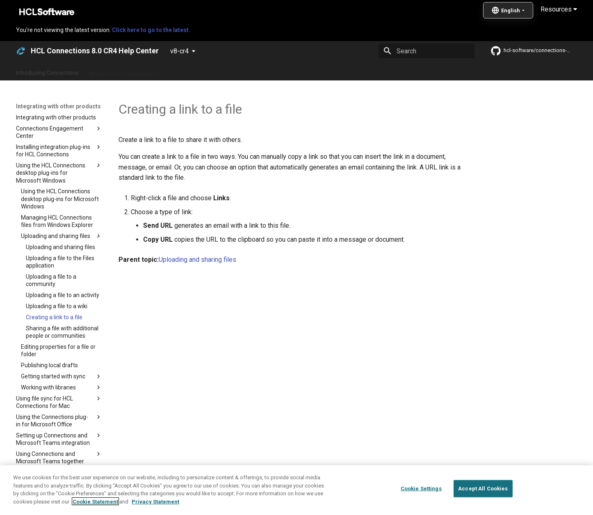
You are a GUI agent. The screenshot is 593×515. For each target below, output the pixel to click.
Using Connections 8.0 (287, 71)
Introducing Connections (47, 71)
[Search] (426, 50)
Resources (559, 9)
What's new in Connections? (124, 71)
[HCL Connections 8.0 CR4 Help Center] (21, 51)
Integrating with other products (366, 71)
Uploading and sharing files (197, 259)
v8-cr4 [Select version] (179, 51)
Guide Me (428, 71)
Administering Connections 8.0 (209, 71)
